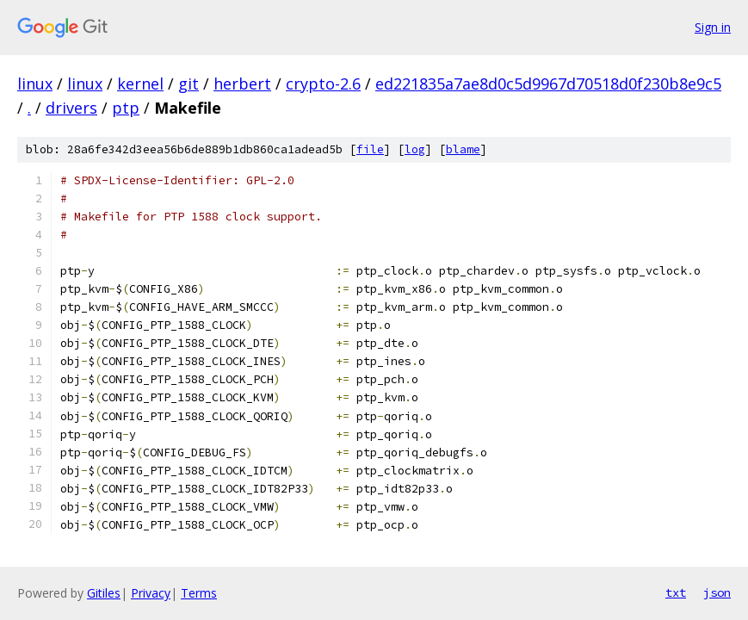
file (370, 149)
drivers (71, 107)
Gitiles (104, 593)
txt (675, 592)
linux (35, 83)
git (188, 83)
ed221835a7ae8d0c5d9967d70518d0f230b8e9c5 (548, 83)
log (415, 149)
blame (463, 149)
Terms (199, 593)
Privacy (150, 593)
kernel (140, 83)
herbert (242, 83)
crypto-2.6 (323, 83)
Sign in (713, 27)
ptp (125, 107)
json (717, 592)
